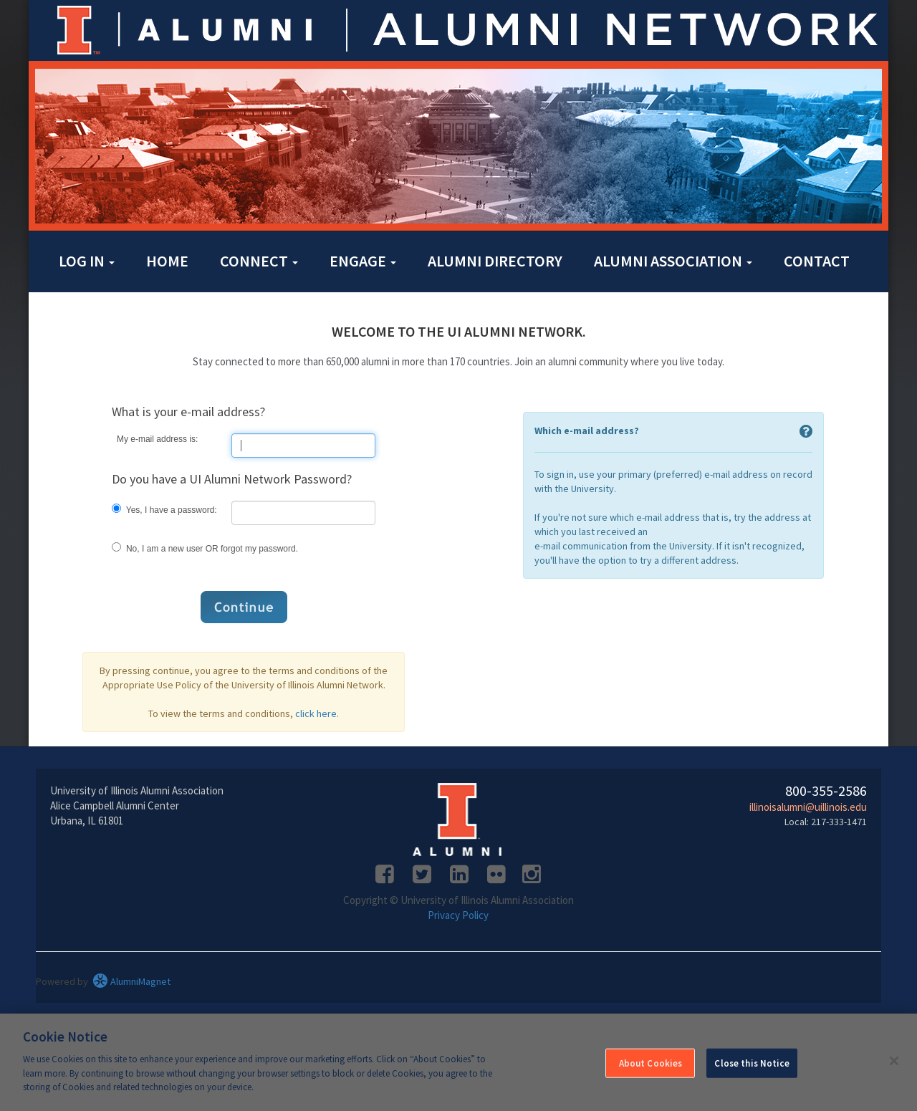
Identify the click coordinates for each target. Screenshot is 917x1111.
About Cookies (651, 1063)
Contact (817, 260)
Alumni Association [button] (673, 260)
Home (167, 260)
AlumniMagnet (131, 981)
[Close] (894, 1061)
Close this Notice (751, 1063)
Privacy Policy (458, 915)
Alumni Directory (495, 260)
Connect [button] (259, 260)
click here (316, 713)
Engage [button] (363, 260)
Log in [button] (87, 260)
